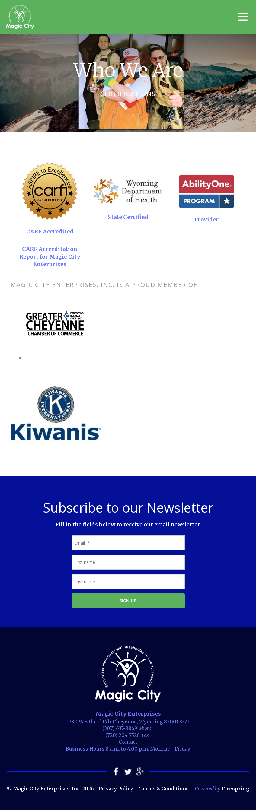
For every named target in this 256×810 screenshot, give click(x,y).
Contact (128, 742)
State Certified (128, 217)
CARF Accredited (49, 231)
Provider (206, 219)
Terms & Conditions (164, 789)
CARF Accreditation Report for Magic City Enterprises (49, 257)
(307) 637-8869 (119, 728)
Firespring (235, 789)
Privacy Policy (116, 789)
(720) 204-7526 (122, 735)
